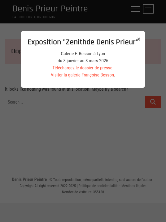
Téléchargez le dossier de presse (82, 68)
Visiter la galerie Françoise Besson (82, 75)
